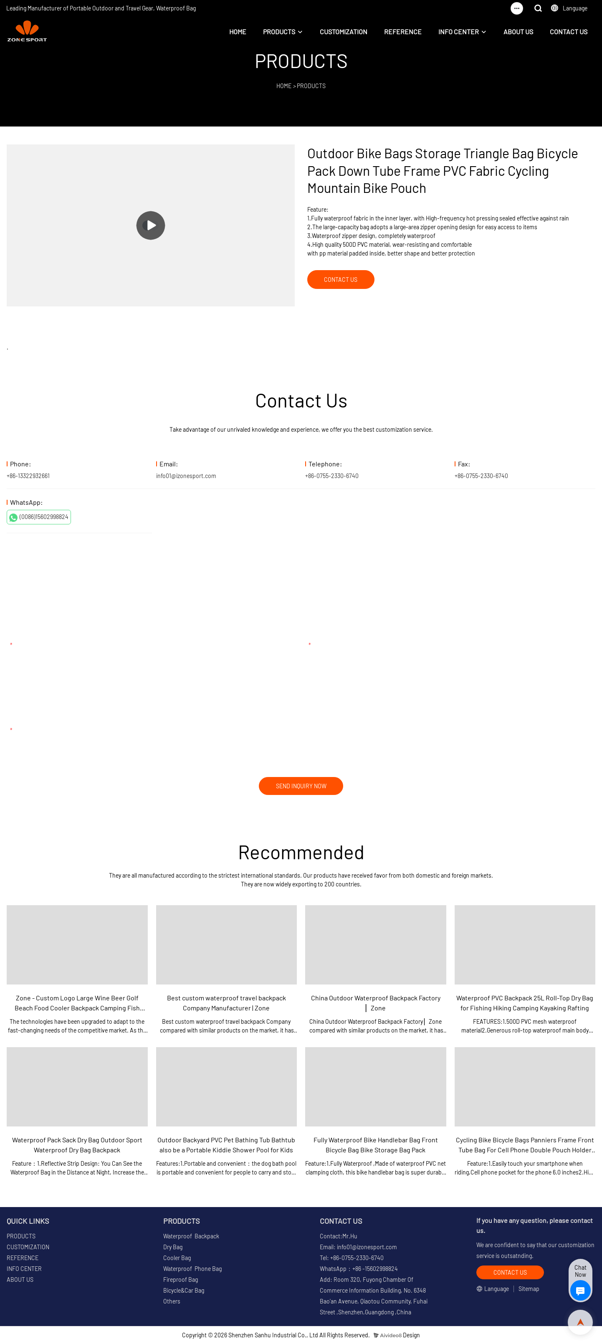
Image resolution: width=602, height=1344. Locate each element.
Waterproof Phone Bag (192, 1269)
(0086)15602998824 (38, 517)
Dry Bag (172, 1247)
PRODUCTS (279, 31)
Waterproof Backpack (191, 1236)
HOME (237, 31)
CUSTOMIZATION (343, 31)
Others (171, 1301)
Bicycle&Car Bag (183, 1290)
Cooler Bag (177, 1258)
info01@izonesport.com (186, 475)
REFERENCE (403, 31)
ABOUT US (518, 31)
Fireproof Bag (180, 1279)
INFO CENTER (458, 31)
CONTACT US (568, 31)
